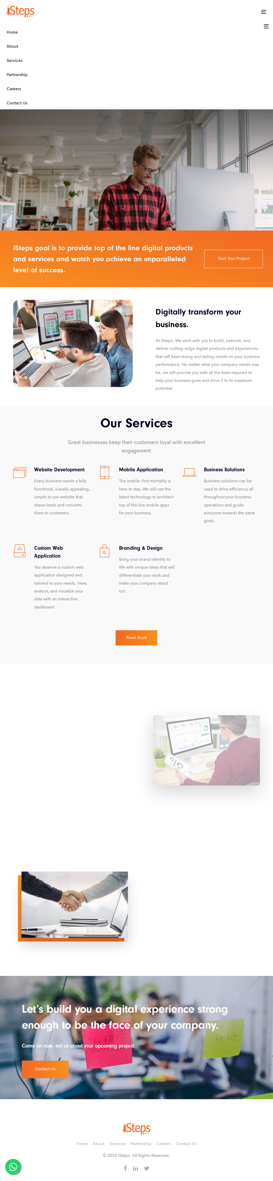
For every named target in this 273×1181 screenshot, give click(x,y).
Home (12, 32)
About (12, 47)
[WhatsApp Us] (13, 1165)
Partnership (17, 75)
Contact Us (17, 103)
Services (15, 61)
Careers (14, 89)
